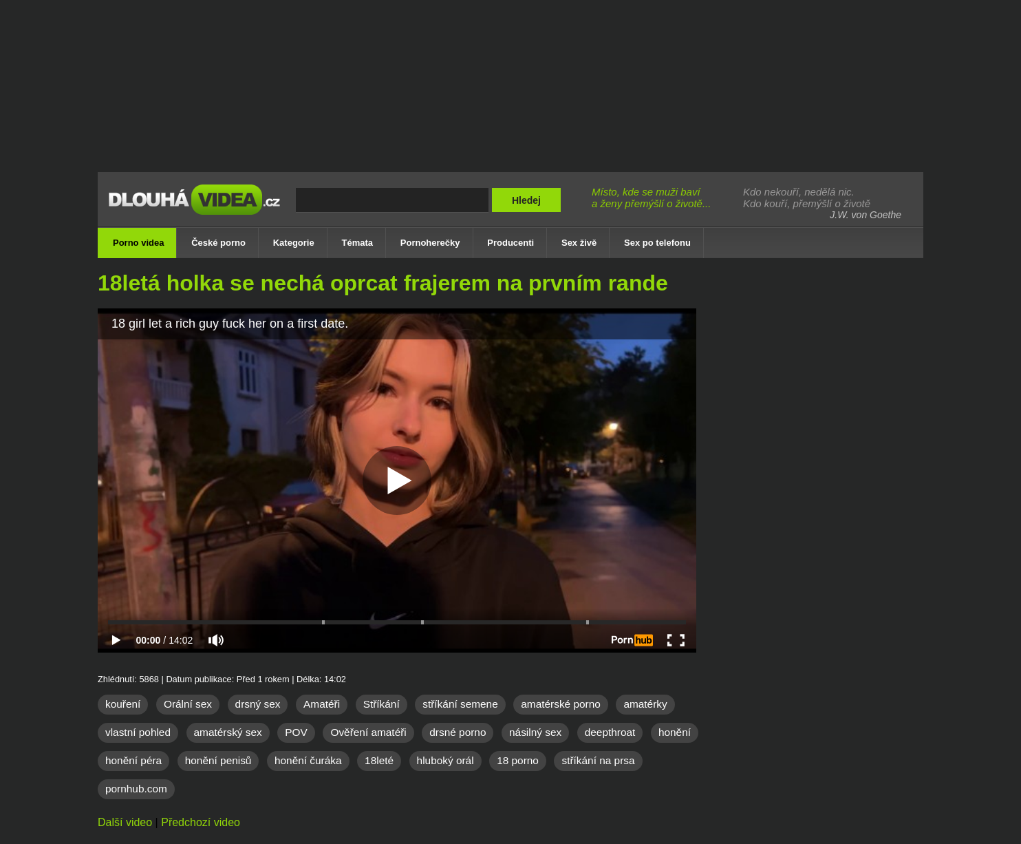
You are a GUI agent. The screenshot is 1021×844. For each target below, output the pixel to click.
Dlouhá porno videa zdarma (197, 208)
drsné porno (457, 732)
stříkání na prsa (597, 760)
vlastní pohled (138, 732)
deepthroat (610, 732)
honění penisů (218, 760)
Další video (125, 822)
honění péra (133, 760)
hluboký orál (445, 760)
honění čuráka (308, 760)
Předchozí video (200, 822)
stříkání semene (460, 704)
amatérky (645, 704)
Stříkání (381, 704)
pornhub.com (136, 788)
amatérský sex (228, 732)
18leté (379, 760)
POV (296, 732)
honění (674, 732)
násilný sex (535, 732)
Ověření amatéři (368, 732)
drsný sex (258, 704)
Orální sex (188, 704)
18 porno (518, 760)
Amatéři (321, 704)
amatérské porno (561, 704)
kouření (122, 704)
